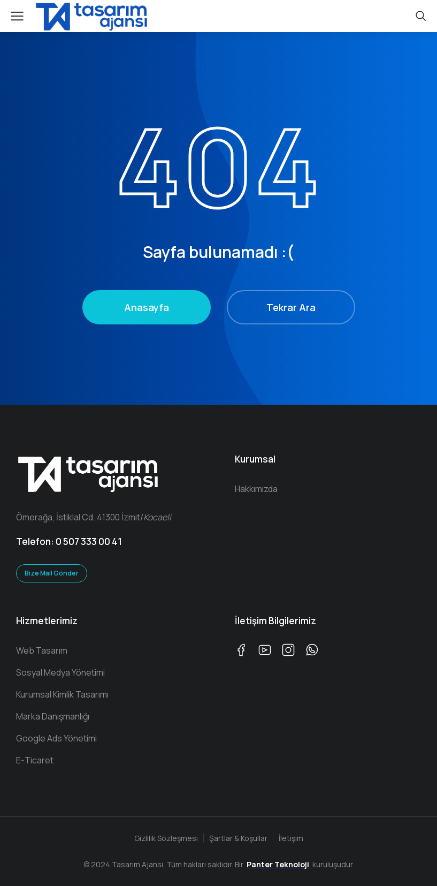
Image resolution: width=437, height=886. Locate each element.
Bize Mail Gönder (52, 573)
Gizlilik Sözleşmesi (166, 838)
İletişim (291, 838)
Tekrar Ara (291, 307)
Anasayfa (146, 307)
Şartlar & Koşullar (238, 838)
